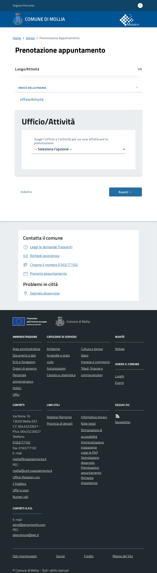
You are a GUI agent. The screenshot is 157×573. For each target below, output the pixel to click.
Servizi (30, 37)
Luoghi (119, 376)
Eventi (119, 382)
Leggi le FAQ (89, 452)
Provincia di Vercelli (60, 423)
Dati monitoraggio (25, 556)
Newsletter (122, 422)
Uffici (16, 394)
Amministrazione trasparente (92, 445)
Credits (88, 556)
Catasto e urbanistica (61, 374)
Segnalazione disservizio (90, 460)
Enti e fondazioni (24, 361)
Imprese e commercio (95, 361)
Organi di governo (25, 368)
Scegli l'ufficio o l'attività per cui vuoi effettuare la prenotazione (71, 141)
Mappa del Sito (123, 556)
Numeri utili (20, 496)
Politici (17, 388)
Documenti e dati (24, 355)
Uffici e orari (21, 490)
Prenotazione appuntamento (91, 470)
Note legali (88, 423)
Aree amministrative (26, 348)
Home (17, 37)
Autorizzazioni (56, 368)
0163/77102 (21, 442)
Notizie (119, 348)
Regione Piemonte (23, 5)
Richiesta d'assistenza (89, 480)
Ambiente (53, 348)
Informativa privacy (94, 417)
